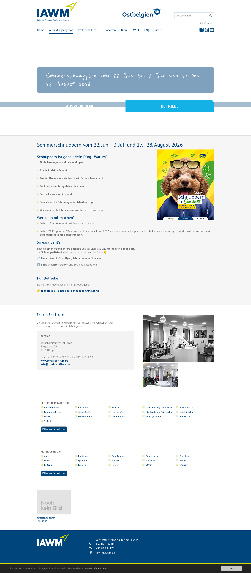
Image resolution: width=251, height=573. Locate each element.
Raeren (115, 464)
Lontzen (82, 464)
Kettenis (48, 464)
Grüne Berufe (84, 412)
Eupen (47, 460)
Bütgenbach (152, 456)
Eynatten (82, 460)
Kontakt (209, 23)
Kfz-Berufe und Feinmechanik (160, 412)
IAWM (135, 30)
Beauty (115, 407)
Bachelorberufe (51, 407)
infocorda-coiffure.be (55, 364)
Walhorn (184, 464)
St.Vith (149, 464)
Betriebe (170, 106)
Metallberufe (118, 416)
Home (40, 30)
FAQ (146, 30)
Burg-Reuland (118, 456)
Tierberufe (185, 416)
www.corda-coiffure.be (54, 360)
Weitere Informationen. (96, 568)
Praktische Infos (88, 30)
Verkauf (48, 420)
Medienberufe (85, 416)
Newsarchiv (109, 30)
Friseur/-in (54, 506)
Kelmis (183, 460)
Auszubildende (81, 106)
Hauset (115, 460)
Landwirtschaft (187, 412)
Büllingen (83, 456)
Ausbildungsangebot (61, 30)
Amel (46, 456)
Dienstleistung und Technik (159, 407)
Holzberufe (117, 412)
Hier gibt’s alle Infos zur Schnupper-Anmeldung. (70, 290)
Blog (124, 30)
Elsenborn (185, 456)
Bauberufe (83, 407)
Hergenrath (151, 460)
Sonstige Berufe (153, 416)
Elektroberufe (186, 407)
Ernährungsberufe (53, 412)
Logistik (48, 416)
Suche (157, 30)
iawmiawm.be (105, 552)
